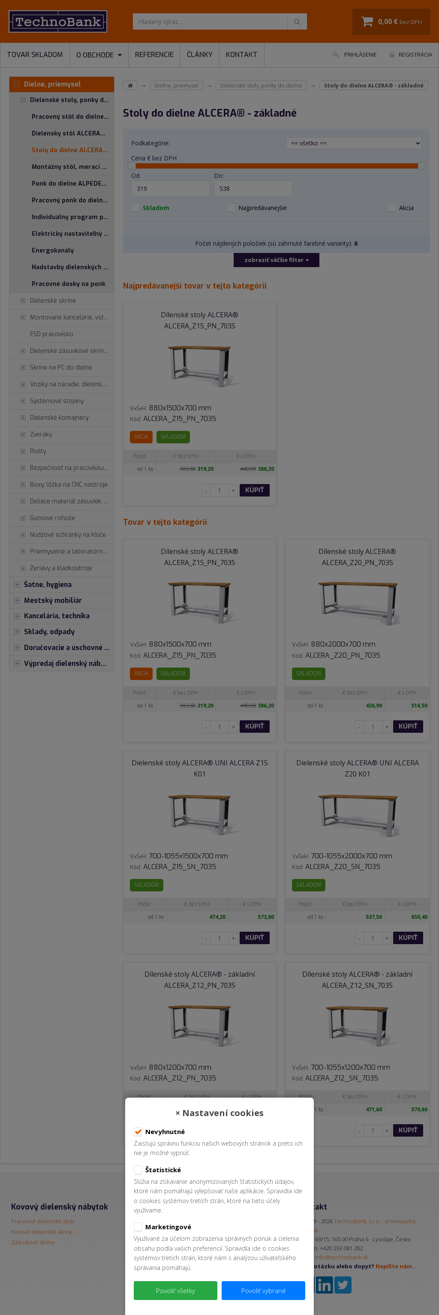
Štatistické (157, 1170)
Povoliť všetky (175, 1290)
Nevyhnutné (159, 1132)
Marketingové (162, 1227)
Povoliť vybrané (263, 1290)
